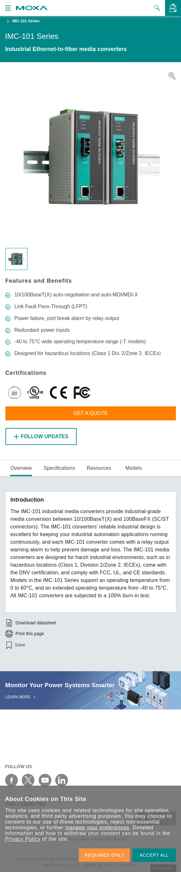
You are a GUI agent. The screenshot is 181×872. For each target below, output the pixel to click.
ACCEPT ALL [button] (154, 855)
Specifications (59, 468)
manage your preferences (97, 827)
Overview (21, 468)
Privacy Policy (23, 839)
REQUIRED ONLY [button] (104, 855)
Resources (99, 468)
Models (133, 468)
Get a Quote (90, 413)
